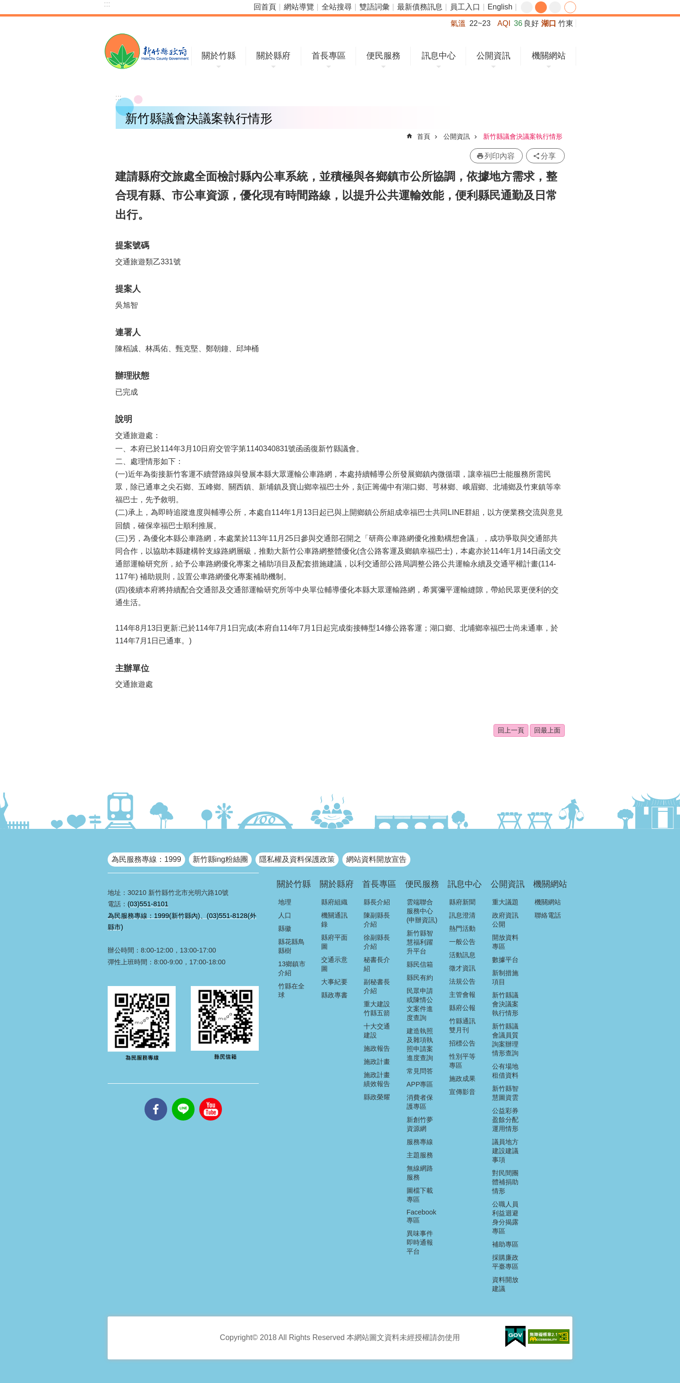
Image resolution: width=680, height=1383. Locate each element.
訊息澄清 (462, 915)
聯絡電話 (548, 915)
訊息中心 (439, 55)
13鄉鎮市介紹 (292, 968)
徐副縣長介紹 (377, 942)
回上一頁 (511, 730)
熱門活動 (462, 928)
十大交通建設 (377, 1030)
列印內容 (499, 156)
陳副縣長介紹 (377, 919)
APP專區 (420, 1084)
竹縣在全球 (291, 990)
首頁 (423, 136)
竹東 (565, 23)
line (183, 1098)
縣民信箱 (420, 964)
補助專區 (505, 1244)
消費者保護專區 (420, 1102)
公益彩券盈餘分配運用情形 (505, 1119)
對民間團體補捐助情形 (505, 1182)
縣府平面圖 (334, 942)
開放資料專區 (505, 942)
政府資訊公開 (505, 919)
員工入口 (465, 7)
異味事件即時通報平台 (420, 1242)
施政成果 (462, 1078)
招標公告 (462, 1043)
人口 (284, 915)
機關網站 (549, 55)
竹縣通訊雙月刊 (462, 1025)
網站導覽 (299, 7)
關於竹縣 (219, 55)
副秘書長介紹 (377, 986)
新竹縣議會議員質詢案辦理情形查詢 (505, 1039)
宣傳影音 (462, 1092)
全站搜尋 (337, 7)
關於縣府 (273, 55)
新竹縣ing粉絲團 (220, 859)
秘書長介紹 (377, 964)
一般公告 (462, 941)
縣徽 (284, 928)
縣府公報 (462, 1008)
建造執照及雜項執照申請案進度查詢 (420, 1044)
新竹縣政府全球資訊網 (146, 51)
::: (107, 4)
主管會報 (462, 994)
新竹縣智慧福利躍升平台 (420, 942)
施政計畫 (377, 1061)
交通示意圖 (334, 964)
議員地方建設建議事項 (505, 1151)
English (500, 7)
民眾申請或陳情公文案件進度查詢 (420, 1004)
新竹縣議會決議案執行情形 (522, 136)
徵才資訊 (462, 968)
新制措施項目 (505, 977)
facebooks (156, 1098)
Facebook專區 (421, 1216)
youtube (210, 1098)
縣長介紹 (377, 902)
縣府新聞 (462, 902)
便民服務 (383, 55)
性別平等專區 (462, 1061)
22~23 (480, 23)
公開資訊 (493, 55)
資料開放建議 (505, 1284)
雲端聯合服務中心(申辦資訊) (422, 911)
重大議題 (505, 902)
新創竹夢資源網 (420, 1124)
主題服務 (420, 1155)
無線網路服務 (420, 1172)
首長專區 (329, 55)
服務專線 (420, 1142)
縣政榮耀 (377, 1097)
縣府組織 (334, 902)
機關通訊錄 (334, 919)
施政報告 (377, 1048)
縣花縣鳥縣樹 (291, 946)
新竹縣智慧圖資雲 (505, 1093)
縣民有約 (420, 977)
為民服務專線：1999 (146, 859)
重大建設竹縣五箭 (377, 1008)
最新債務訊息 (419, 7)
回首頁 (265, 7)
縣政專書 (334, 995)
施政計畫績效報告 (377, 1079)
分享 (570, 7)
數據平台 (505, 959)
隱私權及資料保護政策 (297, 859)
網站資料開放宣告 (376, 859)
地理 (284, 902)
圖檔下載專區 (420, 1195)
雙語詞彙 (374, 7)
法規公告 (462, 981)
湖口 (548, 23)
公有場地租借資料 (505, 1071)
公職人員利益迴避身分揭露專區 (505, 1217)
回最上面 (547, 730)
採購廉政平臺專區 (505, 1262)
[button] (515, 1337)
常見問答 (420, 1071)
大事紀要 (334, 982)
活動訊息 (462, 955)
